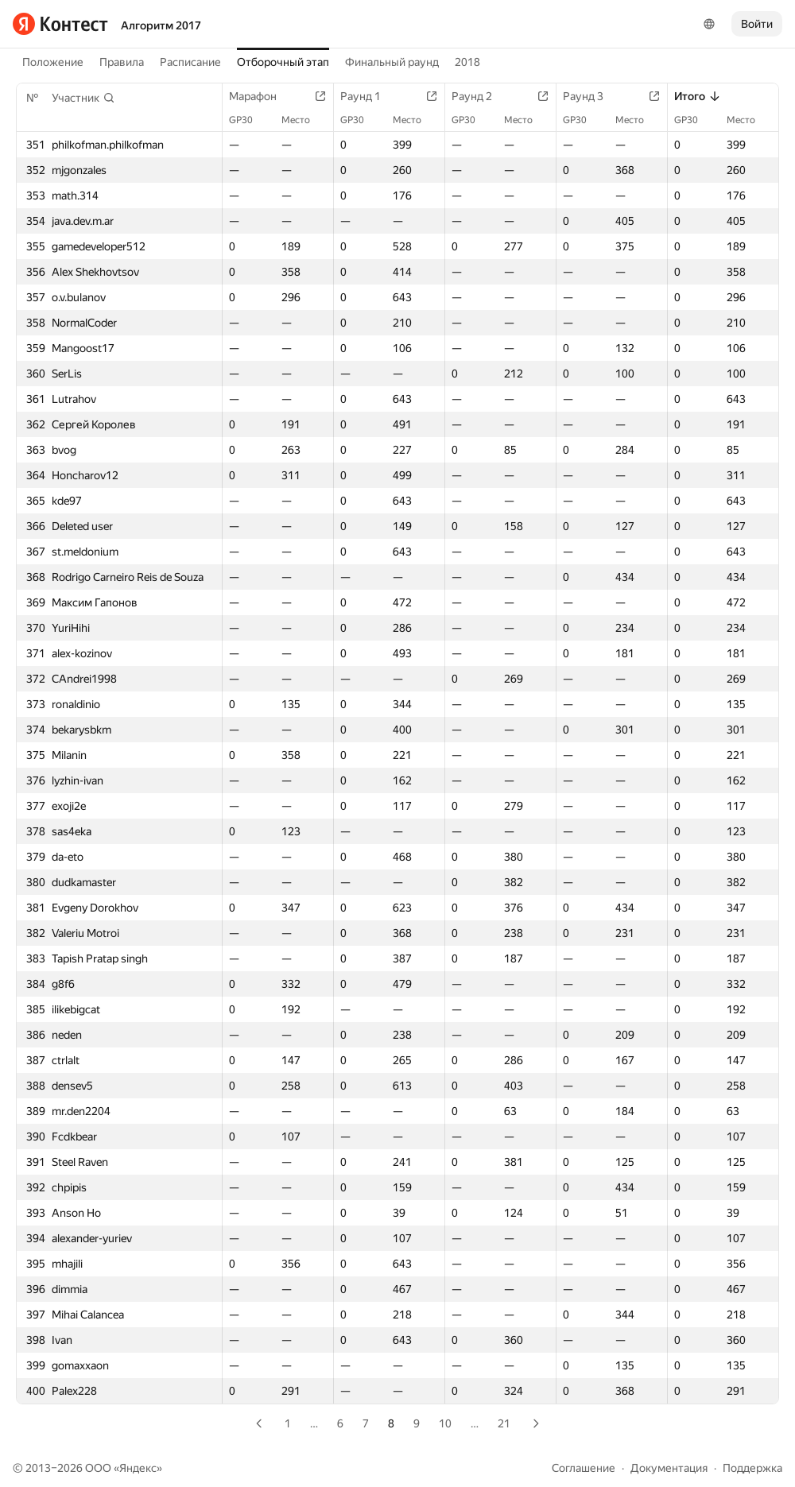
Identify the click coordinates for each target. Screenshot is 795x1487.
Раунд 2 (480, 96)
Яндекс (138, 1468)
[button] (83, 97)
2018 (467, 62)
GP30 (249, 120)
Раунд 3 (591, 96)
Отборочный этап (283, 62)
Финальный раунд (392, 62)
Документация (669, 1468)
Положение (52, 62)
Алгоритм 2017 (161, 25)
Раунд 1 (368, 96)
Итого (697, 96)
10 (445, 1423)
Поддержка (752, 1468)
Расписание (190, 62)
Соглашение (583, 1468)
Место (303, 120)
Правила (121, 62)
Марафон (261, 96)
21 (504, 1423)
